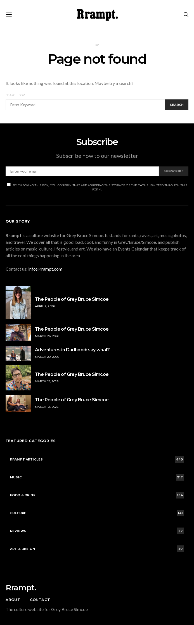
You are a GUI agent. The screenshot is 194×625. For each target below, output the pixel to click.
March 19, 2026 (47, 381)
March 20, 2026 (47, 357)
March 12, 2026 (47, 407)
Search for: (15, 95)
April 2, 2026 (45, 306)
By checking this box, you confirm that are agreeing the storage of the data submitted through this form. (97, 187)
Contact (40, 599)
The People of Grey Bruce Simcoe (71, 299)
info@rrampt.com (45, 268)
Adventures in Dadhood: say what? (72, 349)
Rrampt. (21, 587)
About (13, 599)
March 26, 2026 (47, 336)
